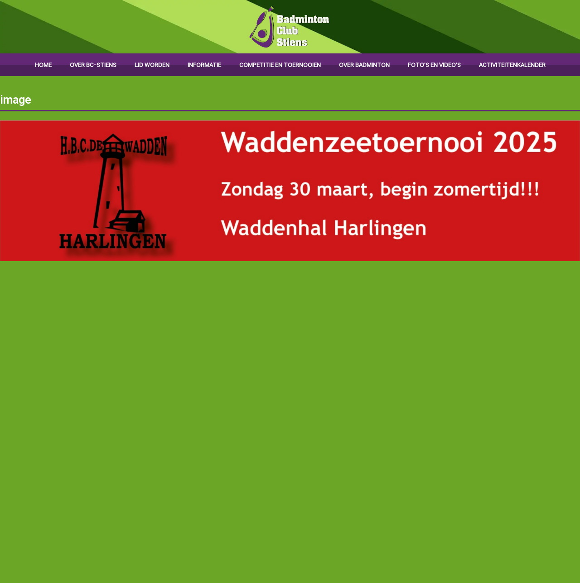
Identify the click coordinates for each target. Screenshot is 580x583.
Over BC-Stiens (93, 65)
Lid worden (152, 65)
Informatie (204, 65)
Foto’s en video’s (434, 65)
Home (43, 65)
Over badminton (364, 65)
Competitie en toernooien (280, 65)
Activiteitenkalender (512, 65)
